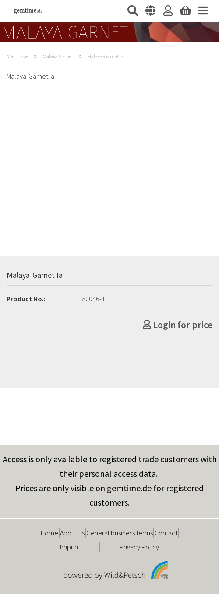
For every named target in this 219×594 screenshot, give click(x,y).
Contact (166, 532)
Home (49, 532)
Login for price (177, 324)
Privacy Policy (139, 546)
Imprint (70, 546)
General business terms (119, 532)
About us (72, 532)
